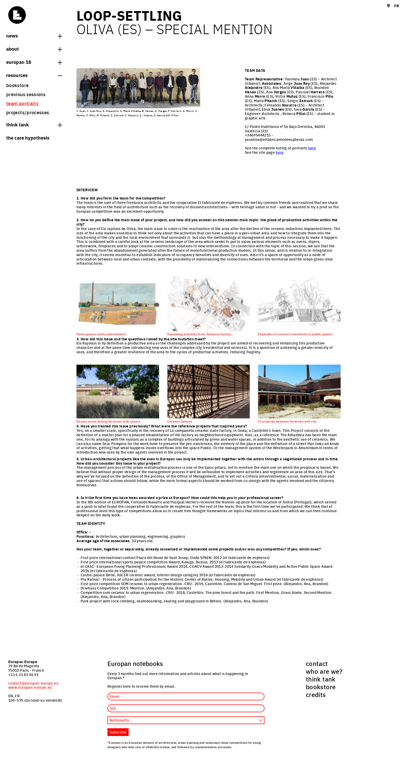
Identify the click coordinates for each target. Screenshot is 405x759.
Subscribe (118, 731)
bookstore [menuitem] (17, 85)
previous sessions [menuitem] (25, 94)
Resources (34, 75)
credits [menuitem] (316, 694)
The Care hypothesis (27, 137)
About (34, 48)
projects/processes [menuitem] (27, 112)
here (312, 147)
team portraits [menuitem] (22, 103)
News (34, 35)
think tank (34, 124)
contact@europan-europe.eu (33, 683)
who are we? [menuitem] (324, 671)
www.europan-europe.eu (30, 687)
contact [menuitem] (317, 663)
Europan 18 (34, 61)
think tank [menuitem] (321, 678)
